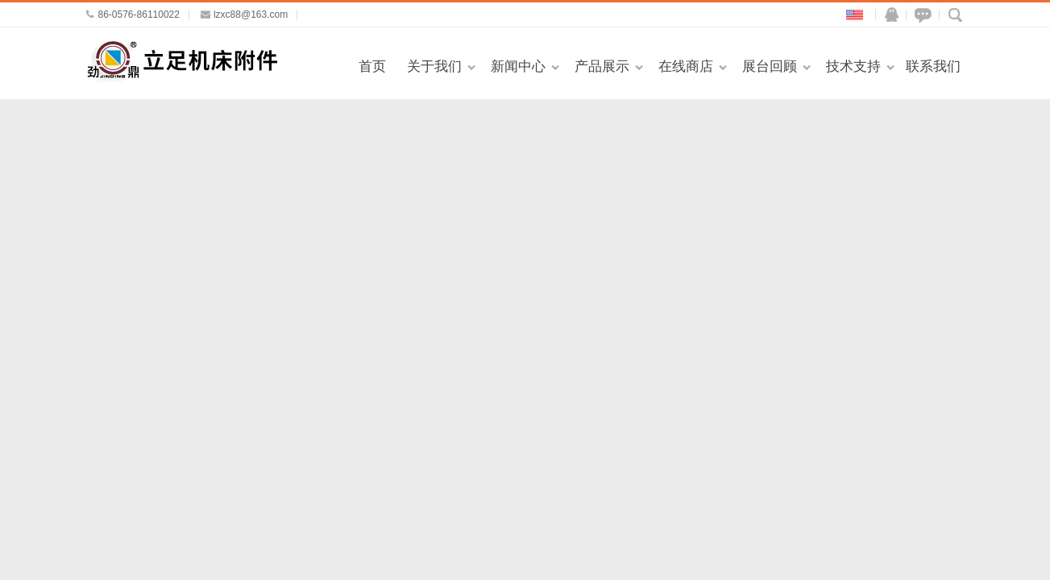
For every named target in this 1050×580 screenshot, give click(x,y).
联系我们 (933, 66)
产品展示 (602, 66)
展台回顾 (769, 66)
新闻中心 (518, 66)
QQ (888, 15)
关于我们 (434, 66)
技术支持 (853, 66)
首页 (372, 66)
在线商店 (685, 66)
